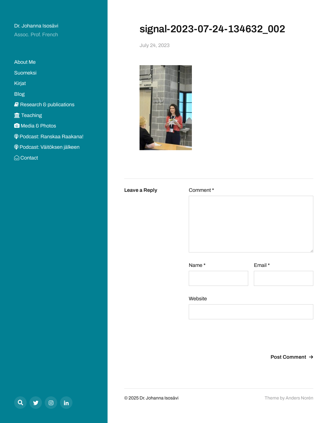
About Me (25, 62)
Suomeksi (25, 73)
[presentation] (232, 337)
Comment (201, 190)
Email (262, 265)
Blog (19, 94)
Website (198, 298)
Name (197, 265)
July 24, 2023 (155, 45)
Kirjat (20, 83)
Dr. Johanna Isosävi (36, 26)
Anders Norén (299, 398)
